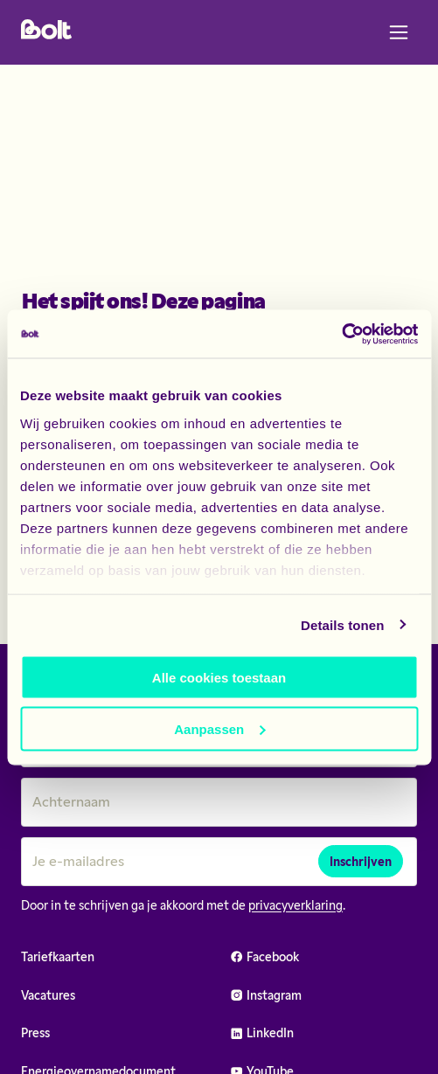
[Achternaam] (219, 802)
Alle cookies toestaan (219, 677)
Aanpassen (219, 728)
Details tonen (342, 624)
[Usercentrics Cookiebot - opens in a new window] (341, 333)
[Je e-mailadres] (219, 861)
